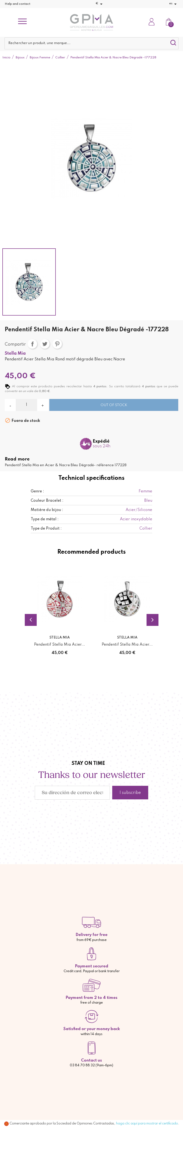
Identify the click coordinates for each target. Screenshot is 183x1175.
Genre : (37, 491)
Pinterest (57, 344)
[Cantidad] (26, 405)
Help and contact (17, 3)
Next (152, 620)
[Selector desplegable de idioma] (173, 4)
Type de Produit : (46, 529)
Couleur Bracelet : (47, 501)
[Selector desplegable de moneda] (100, 4)
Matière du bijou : (47, 510)
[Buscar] (91, 43)
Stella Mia (15, 353)
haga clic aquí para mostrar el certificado (147, 1123)
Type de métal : (45, 519)
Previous (31, 620)
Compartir (32, 344)
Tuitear (45, 344)
